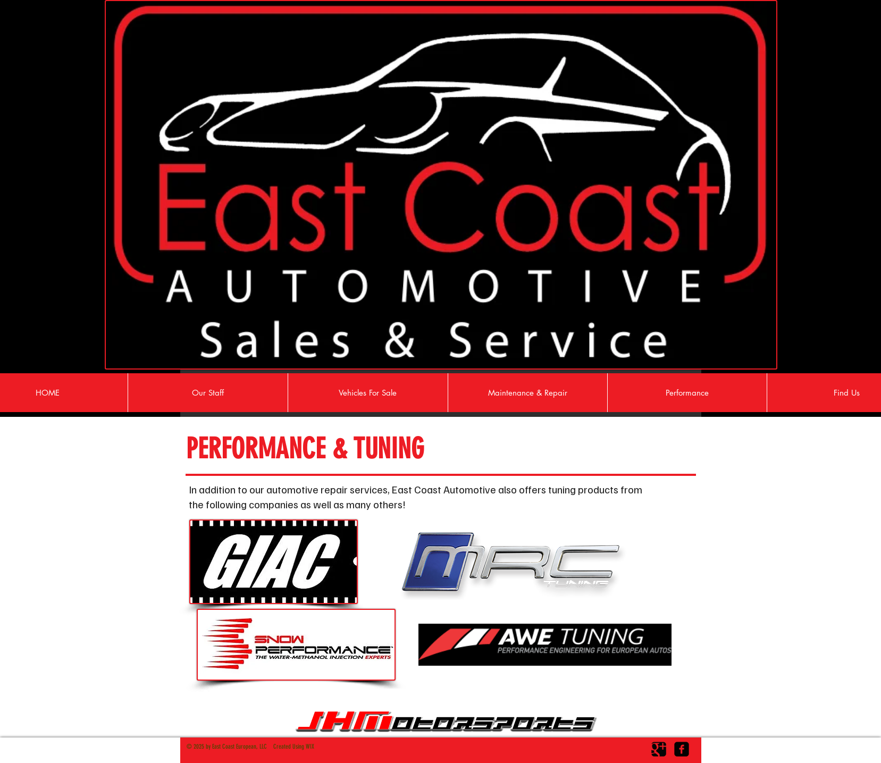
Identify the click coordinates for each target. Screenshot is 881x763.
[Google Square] (658, 749)
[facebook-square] (681, 749)
